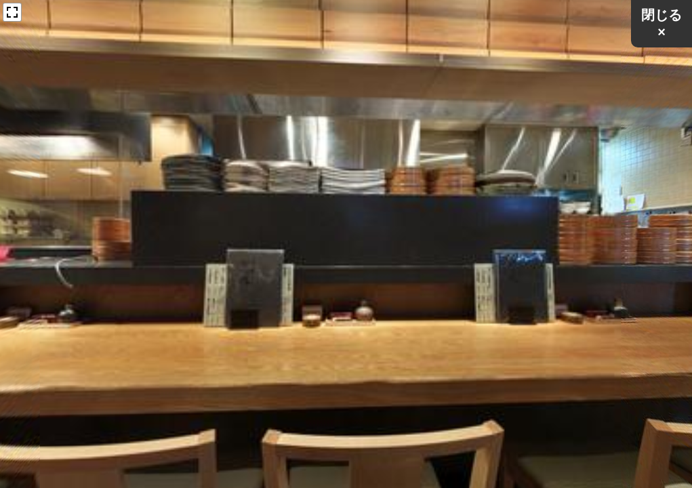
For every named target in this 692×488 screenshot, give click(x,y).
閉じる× (661, 23)
